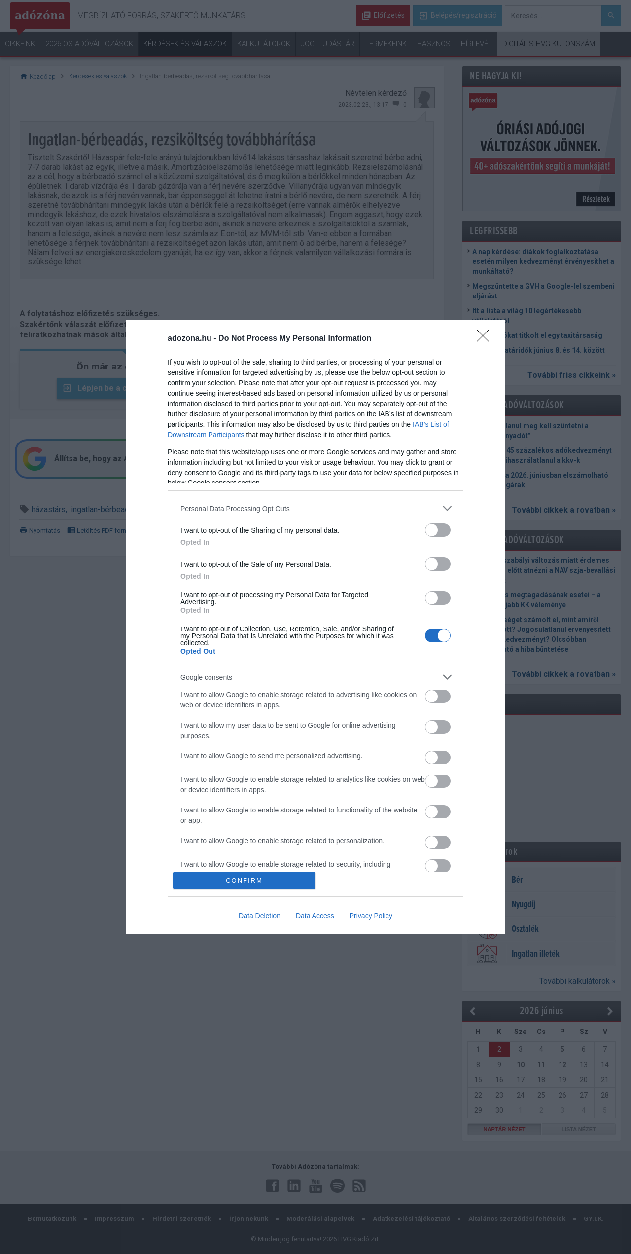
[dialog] (315, 627)
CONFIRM (244, 880)
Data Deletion (259, 916)
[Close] (486, 339)
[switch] (438, 530)
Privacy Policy (371, 916)
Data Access (315, 916)
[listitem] (315, 508)
